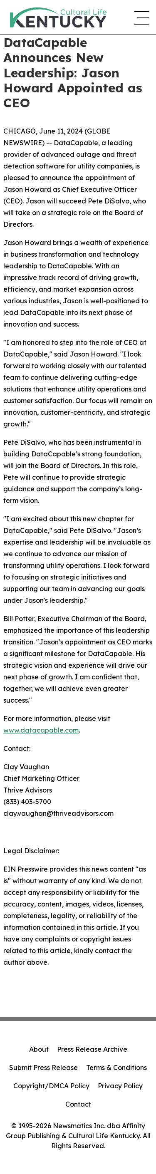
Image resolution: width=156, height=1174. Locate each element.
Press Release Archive (92, 1049)
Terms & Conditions (116, 1067)
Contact (78, 1104)
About (39, 1049)
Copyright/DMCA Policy (51, 1086)
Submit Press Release (43, 1067)
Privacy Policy (120, 1086)
